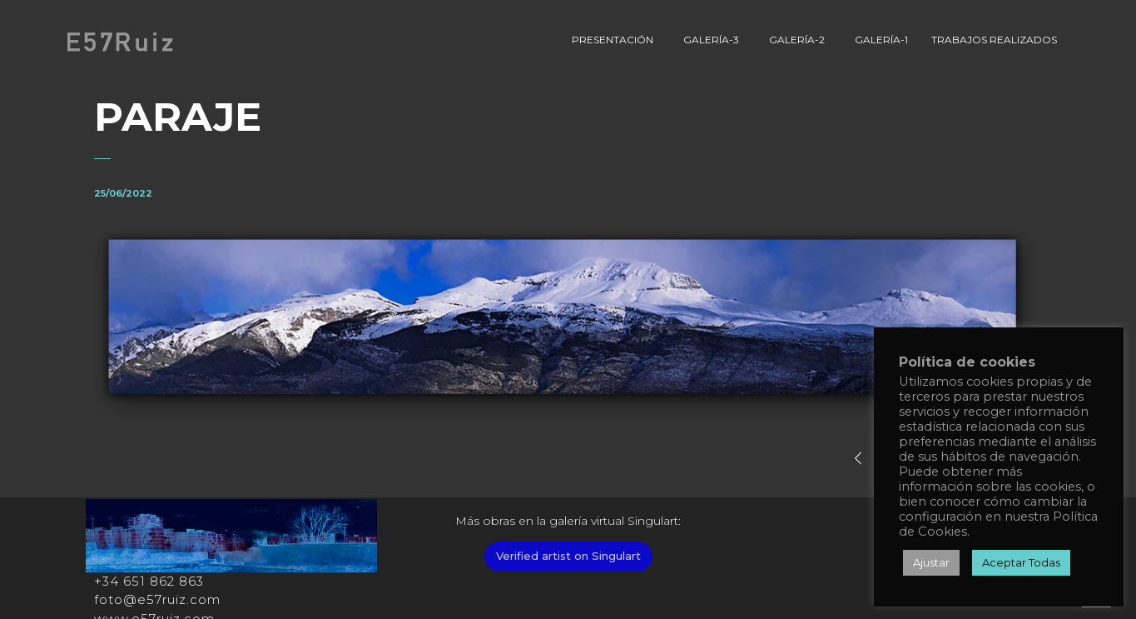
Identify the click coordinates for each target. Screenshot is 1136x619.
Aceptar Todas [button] (1021, 562)
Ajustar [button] (931, 562)
